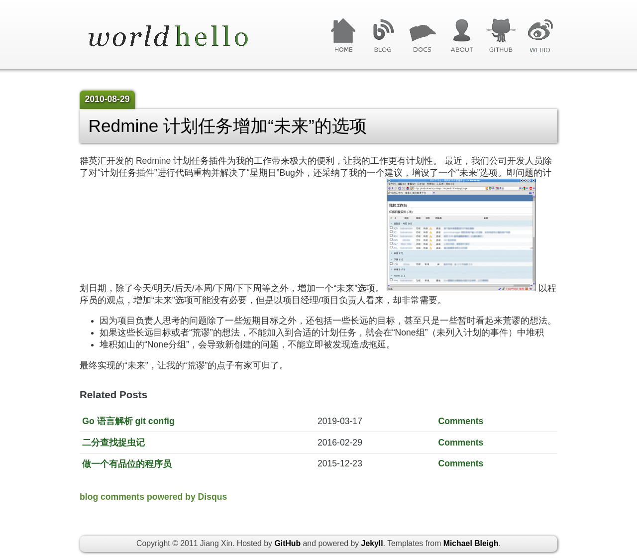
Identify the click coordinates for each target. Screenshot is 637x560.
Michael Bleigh (471, 543)
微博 (540, 35)
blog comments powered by (153, 497)
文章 (422, 35)
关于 (461, 35)
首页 (343, 35)
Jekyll (372, 543)
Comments (460, 421)
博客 (383, 35)
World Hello (180, 37)
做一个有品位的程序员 (127, 464)
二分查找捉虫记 (113, 443)
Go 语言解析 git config (128, 421)
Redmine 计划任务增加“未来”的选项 (228, 125)
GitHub (501, 35)
